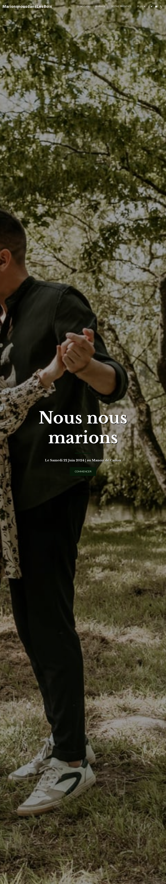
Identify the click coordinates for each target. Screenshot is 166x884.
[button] (151, 6)
